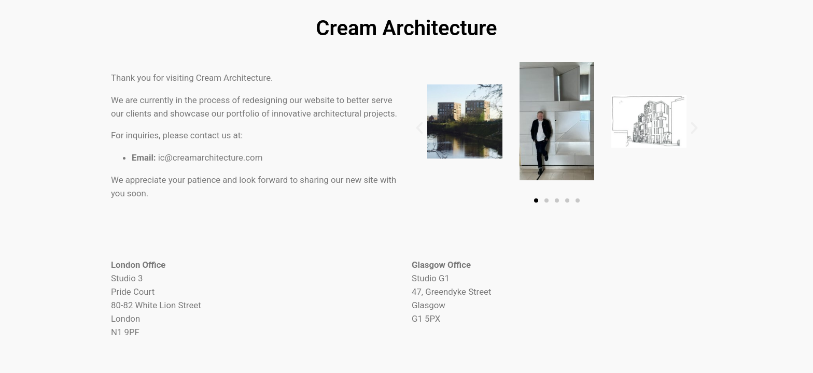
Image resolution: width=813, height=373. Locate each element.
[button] (419, 128)
